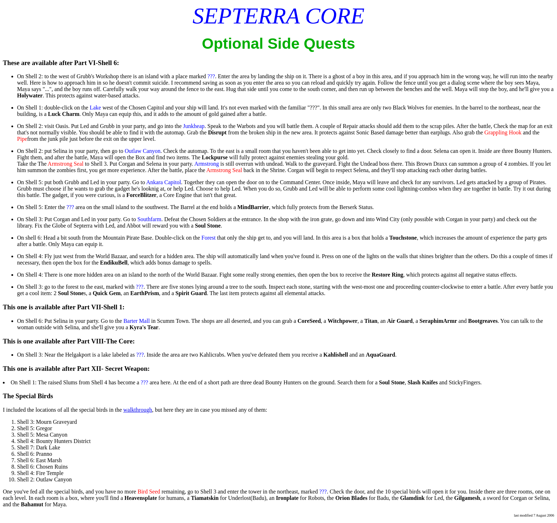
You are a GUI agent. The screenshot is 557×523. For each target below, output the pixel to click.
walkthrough (137, 410)
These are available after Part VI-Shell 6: (61, 62)
